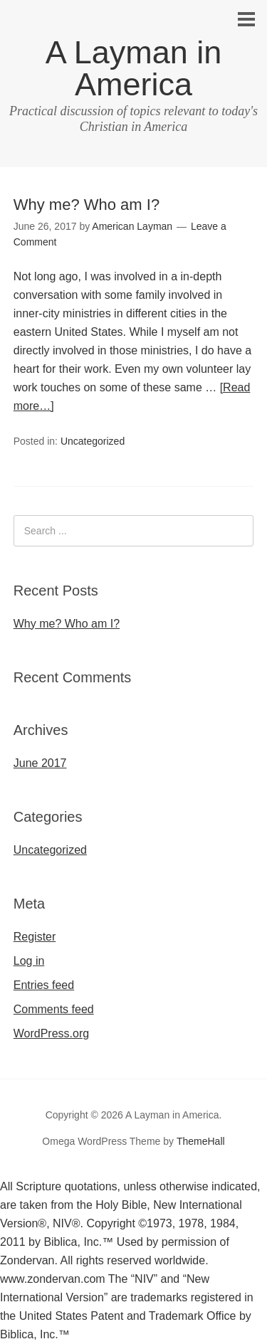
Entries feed (44, 985)
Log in (29, 961)
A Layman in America (134, 68)
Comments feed (54, 1009)
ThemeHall (201, 1141)
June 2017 (40, 763)
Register (35, 937)
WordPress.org (51, 1033)
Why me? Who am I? (86, 204)
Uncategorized (93, 441)
